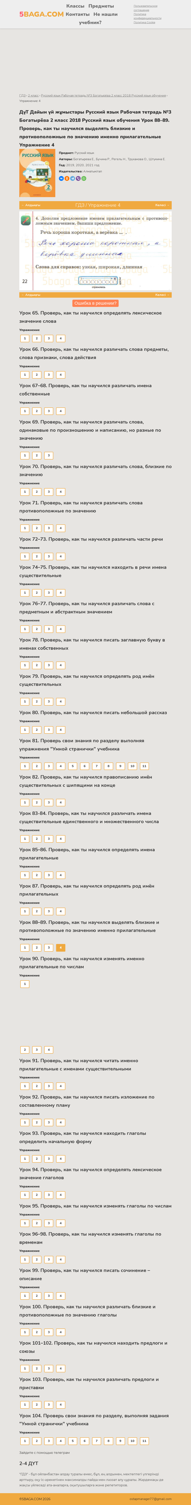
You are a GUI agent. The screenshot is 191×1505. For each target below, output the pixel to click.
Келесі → (162, 205)
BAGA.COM (34, 14)
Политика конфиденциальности (147, 16)
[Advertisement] (95, 59)
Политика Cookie (144, 22)
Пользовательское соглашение (145, 7)
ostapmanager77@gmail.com (151, 1499)
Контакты (78, 14)
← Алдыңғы (30, 205)
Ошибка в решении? (95, 303)
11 (144, 766)
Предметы (101, 6)
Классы (75, 6)
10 (132, 766)
